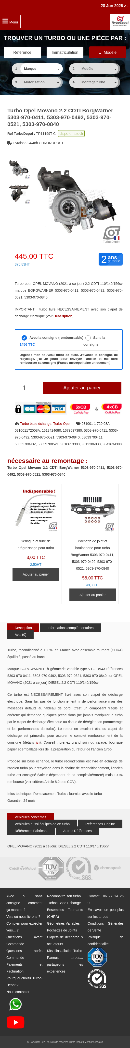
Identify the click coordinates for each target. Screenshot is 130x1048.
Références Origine (100, 824)
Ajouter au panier (82, 387)
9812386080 (91, 444)
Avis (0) (20, 635)
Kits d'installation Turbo (64, 951)
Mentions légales (93, 1042)
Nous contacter (17, 992)
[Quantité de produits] (25, 388)
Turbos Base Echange (64, 903)
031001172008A (27, 430)
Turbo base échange (36, 424)
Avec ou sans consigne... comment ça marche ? (24, 903)
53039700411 (92, 437)
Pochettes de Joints (62, 930)
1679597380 (72, 430)
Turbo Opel (61, 424)
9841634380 (112, 444)
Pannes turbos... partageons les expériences (65, 964)
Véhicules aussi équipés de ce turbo (42, 824)
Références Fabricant (31, 831)
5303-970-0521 (42, 437)
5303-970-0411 (95, 430)
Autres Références (77, 831)
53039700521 (48, 444)
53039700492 (25, 444)
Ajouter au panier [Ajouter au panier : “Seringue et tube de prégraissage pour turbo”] (36, 574)
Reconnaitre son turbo (64, 896)
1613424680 (51, 430)
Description (23, 628)
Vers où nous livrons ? (23, 917)
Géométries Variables (63, 923)
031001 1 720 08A (95, 424)
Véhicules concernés (30, 817)
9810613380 (70, 444)
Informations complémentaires (71, 628)
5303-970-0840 (68, 437)
